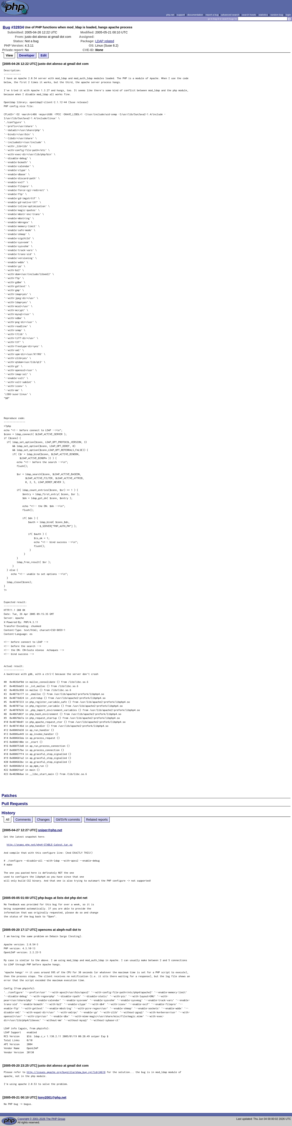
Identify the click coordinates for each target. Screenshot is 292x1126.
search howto (249, 14)
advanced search (230, 14)
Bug (6, 27)
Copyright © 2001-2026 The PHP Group (41, 1119)
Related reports (97, 819)
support (181, 14)
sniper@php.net (50, 830)
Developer (27, 55)
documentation (195, 14)
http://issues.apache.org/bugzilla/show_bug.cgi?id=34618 (66, 1072)
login (288, 14)
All (7, 819)
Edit (43, 55)
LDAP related (104, 41)
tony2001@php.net (52, 1097)
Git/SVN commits (68, 819)
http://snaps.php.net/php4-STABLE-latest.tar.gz (39, 844)
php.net (170, 14)
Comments (23, 819)
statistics (263, 14)
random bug (276, 14)
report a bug (212, 14)
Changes (43, 819)
